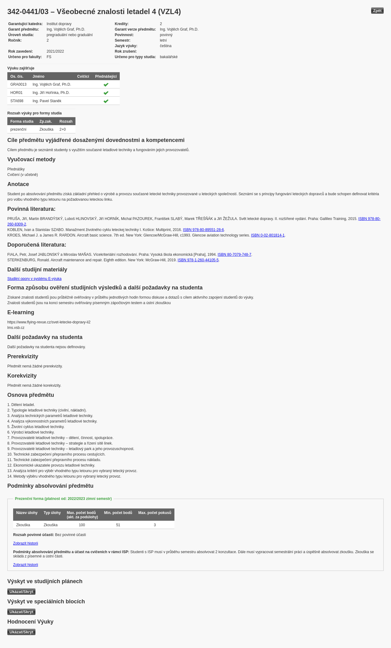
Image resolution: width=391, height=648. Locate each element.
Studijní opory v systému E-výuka (34, 279)
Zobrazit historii (25, 543)
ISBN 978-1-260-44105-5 (198, 260)
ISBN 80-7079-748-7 (234, 254)
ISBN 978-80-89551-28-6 (203, 230)
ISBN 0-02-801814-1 (268, 235)
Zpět (377, 10)
